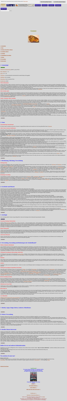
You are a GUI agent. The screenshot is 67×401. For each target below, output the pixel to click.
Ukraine (48, 103)
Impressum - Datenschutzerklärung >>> (33, 395)
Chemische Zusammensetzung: (5, 69)
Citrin (27, 178)
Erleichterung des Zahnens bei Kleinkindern (28, 271)
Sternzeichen (8, 222)
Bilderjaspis (47, 179)
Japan (33, 103)
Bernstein (50, 126)
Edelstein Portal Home (4, 366)
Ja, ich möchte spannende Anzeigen (59, 1)
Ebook (48, 359)
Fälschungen (54, 164)
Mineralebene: (2, 79)
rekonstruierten (60, 167)
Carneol (22, 178)
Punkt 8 (58, 153)
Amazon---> (33, 383)
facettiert (23, 95)
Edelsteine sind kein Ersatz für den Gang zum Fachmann (10, 297)
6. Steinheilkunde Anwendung (5, 55)
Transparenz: (2, 75)
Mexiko (36, 103)
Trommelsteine (7, 95)
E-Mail (43, 396)
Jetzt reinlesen (2, 359)
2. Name (1, 47)
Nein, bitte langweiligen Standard (46, 1)
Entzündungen (7, 273)
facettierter (29, 176)
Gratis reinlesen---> (33, 387)
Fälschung (35, 169)
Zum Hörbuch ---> (37, 359)
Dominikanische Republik (27, 103)
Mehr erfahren (26, 1)
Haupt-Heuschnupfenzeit (28, 281)
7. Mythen (2, 57)
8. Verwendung (3, 59)
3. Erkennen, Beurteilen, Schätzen (6, 49)
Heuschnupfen (34, 269)
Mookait (6, 180)
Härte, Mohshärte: (3, 71)
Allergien (23, 269)
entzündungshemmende (37, 272)
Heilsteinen (40, 89)
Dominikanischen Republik (16, 104)
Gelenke (37, 273)
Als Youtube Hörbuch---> (33, 385)
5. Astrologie (2, 53)
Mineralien (2, 89)
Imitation (41, 172)
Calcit (39, 178)
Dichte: (1, 73)
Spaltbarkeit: (2, 77)
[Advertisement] (33, 21)
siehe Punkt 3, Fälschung (11, 135)
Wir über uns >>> (33, 393)
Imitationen (60, 164)
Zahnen (49, 278)
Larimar (34, 106)
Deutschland (3, 111)
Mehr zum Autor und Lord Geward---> (33, 389)
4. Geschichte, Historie (4, 51)
